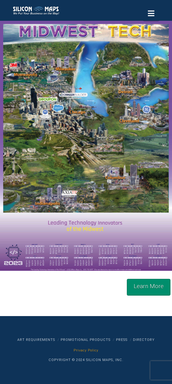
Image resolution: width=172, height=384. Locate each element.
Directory (144, 340)
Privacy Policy (86, 350)
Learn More (149, 286)
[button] (151, 13)
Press (121, 340)
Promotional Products (85, 340)
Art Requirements (36, 340)
